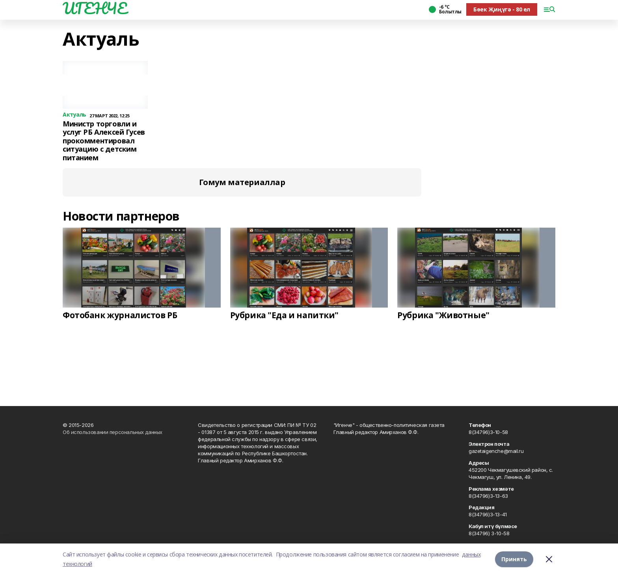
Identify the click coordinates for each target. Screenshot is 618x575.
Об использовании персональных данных (112, 432)
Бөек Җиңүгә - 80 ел (501, 9)
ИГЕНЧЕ (95, 8)
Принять (514, 559)
